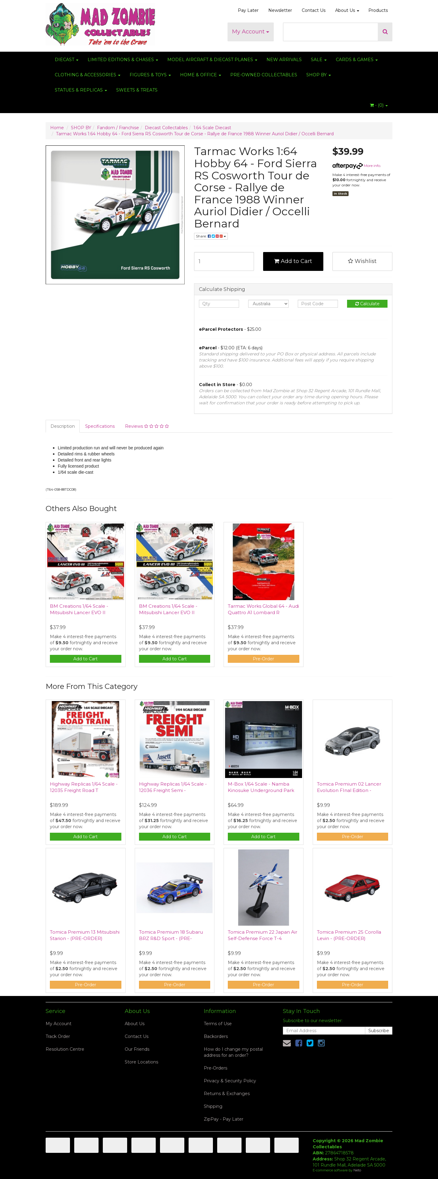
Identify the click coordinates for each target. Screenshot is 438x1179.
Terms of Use (218, 1023)
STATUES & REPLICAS (81, 90)
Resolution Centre (65, 1049)
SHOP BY (318, 75)
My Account (250, 31)
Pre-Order (263, 659)
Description (62, 426)
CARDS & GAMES (357, 59)
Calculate (367, 303)
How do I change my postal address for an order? (233, 1052)
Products (378, 10)
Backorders (216, 1036)
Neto (357, 1170)
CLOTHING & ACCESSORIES (87, 75)
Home (57, 127)
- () (379, 105)
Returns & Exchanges (227, 1093)
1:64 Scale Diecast (212, 127)
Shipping (213, 1106)
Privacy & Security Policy (230, 1081)
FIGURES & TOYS (150, 75)
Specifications (100, 426)
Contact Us (313, 10)
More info (356, 165)
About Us (347, 10)
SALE (319, 59)
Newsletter (280, 10)
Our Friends (137, 1049)
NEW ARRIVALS (284, 59)
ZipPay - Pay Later (223, 1119)
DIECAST (66, 59)
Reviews (147, 426)
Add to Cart (293, 261)
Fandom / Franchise (118, 127)
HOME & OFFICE (200, 75)
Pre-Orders (215, 1068)
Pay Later (248, 10)
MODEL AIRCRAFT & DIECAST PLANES (212, 59)
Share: (211, 236)
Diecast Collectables (166, 127)
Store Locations (141, 1062)
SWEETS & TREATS (137, 90)
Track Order (58, 1036)
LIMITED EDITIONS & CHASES (123, 59)
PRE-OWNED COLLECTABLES (263, 75)
